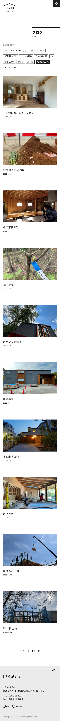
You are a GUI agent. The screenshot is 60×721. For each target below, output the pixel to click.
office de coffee (37, 50)
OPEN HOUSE (11, 56)
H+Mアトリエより (19, 50)
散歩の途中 (9, 61)
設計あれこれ (10, 67)
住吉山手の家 (41, 56)
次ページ (36, 651)
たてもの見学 (26, 56)
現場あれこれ (43, 61)
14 (29, 651)
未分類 (30, 61)
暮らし (21, 61)
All (6, 50)
